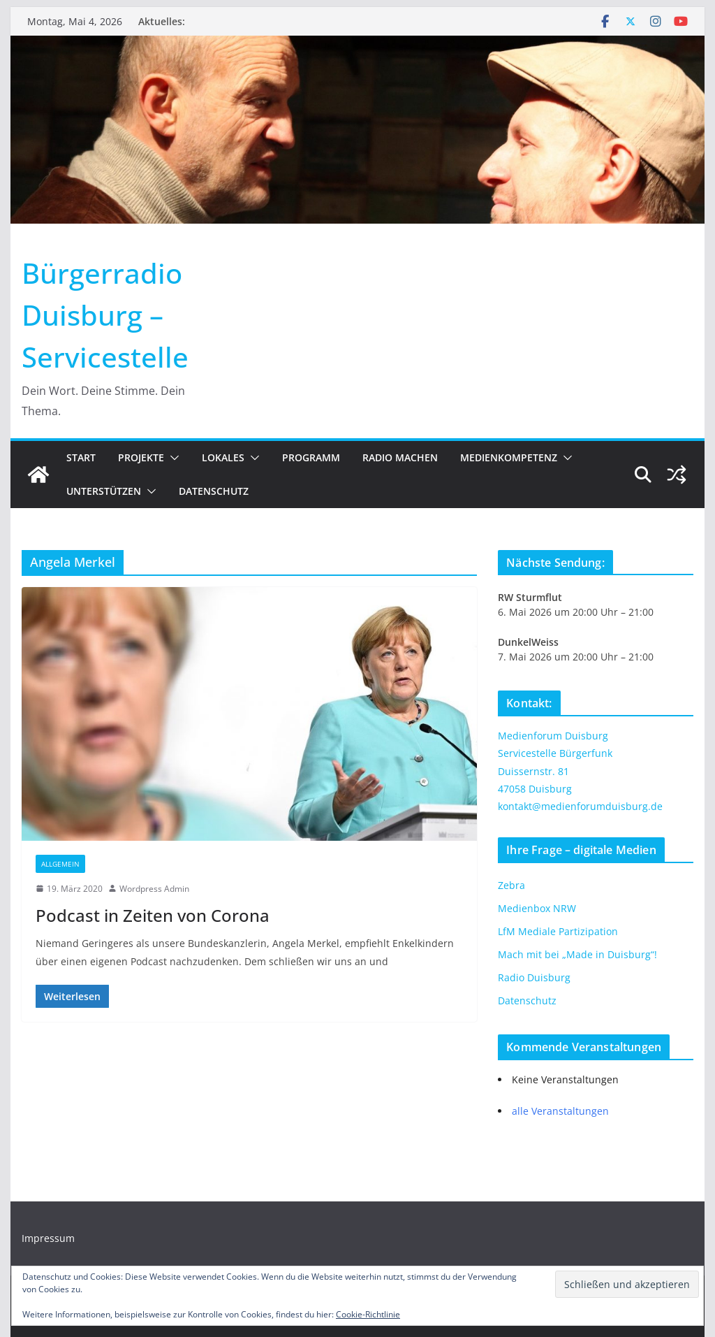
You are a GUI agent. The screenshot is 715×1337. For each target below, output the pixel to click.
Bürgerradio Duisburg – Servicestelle (105, 315)
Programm (311, 457)
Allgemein (60, 864)
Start (81, 457)
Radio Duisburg (534, 977)
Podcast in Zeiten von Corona (153, 915)
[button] (171, 458)
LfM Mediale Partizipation (558, 931)
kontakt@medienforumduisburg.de (580, 806)
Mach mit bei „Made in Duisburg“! (577, 954)
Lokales (223, 457)
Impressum (48, 1238)
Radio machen (400, 457)
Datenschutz (214, 491)
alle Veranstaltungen (560, 1111)
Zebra (511, 885)
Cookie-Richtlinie (368, 1314)
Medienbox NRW (537, 908)
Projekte (141, 457)
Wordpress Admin (154, 889)
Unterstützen (103, 491)
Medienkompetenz (508, 457)
